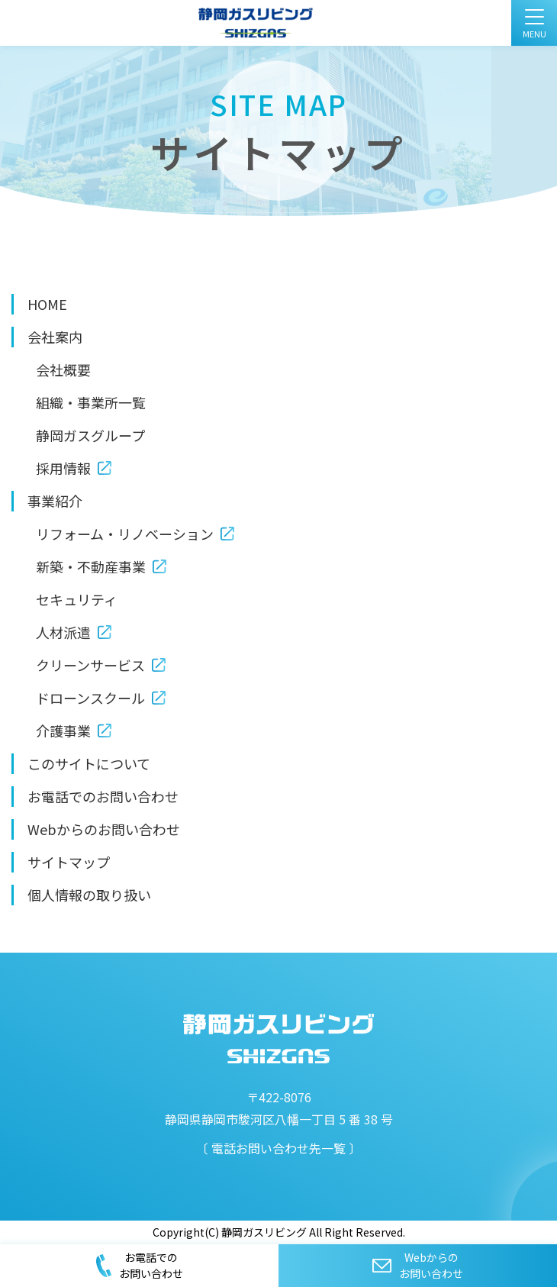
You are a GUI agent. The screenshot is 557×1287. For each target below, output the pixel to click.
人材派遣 (63, 632)
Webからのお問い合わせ (103, 829)
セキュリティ (77, 599)
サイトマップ (68, 862)
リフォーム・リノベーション (125, 534)
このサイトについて (88, 763)
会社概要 (63, 369)
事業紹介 (54, 501)
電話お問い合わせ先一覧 (278, 1148)
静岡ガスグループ (90, 435)
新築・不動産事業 (91, 566)
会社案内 (54, 337)
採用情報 (63, 468)
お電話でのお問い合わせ (103, 796)
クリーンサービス (90, 665)
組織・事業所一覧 (91, 402)
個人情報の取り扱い (89, 895)
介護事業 (63, 730)
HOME (47, 304)
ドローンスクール (90, 698)
